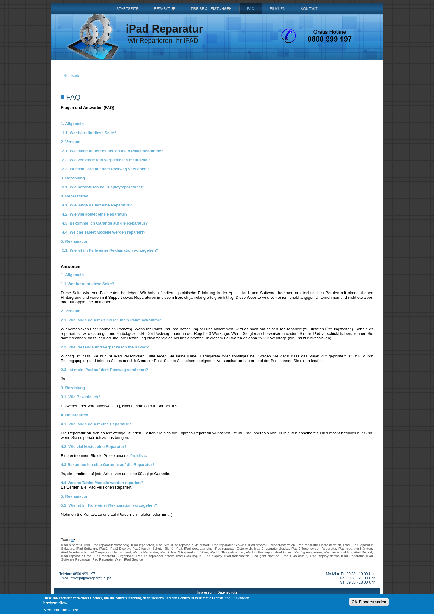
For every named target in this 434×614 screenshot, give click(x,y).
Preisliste (138, 455)
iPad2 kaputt (141, 548)
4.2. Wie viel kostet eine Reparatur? (95, 214)
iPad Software (86, 548)
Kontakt (309, 9)
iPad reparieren (142, 545)
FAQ (250, 9)
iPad (346, 545)
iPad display (213, 556)
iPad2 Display (120, 548)
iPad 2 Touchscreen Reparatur (313, 548)
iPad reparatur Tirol (75, 545)
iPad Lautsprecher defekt (155, 556)
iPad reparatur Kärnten (355, 548)
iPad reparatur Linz (198, 548)
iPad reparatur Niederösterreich (271, 545)
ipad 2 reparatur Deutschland (109, 552)
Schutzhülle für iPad (167, 548)
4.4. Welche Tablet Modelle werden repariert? (104, 232)
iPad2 (103, 548)
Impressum (206, 592)
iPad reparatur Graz (76, 556)
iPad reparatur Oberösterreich (319, 545)
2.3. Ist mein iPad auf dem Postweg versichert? (105, 169)
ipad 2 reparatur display (271, 548)
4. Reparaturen (74, 196)
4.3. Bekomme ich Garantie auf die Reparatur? (105, 223)
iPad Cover (283, 552)
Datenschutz (227, 592)
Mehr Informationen (60, 611)
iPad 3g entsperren (308, 552)
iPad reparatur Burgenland (114, 556)
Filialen (277, 9)
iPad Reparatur (164, 29)
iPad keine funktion (338, 552)
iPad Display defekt (324, 556)
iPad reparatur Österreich (233, 548)
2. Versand (70, 142)
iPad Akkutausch (73, 552)
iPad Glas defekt (294, 556)
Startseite (127, 9)
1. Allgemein (72, 123)
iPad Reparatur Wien (107, 559)
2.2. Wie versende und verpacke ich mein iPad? (106, 160)
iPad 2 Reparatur (145, 552)
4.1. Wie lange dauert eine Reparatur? (97, 205)
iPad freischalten (236, 556)
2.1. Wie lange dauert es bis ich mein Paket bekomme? (113, 151)
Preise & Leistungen (211, 9)
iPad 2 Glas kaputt (259, 552)
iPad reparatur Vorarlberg (110, 545)
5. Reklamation (75, 241)
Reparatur (164, 9)
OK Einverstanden (368, 602)
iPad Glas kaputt (188, 556)
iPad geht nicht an (265, 556)
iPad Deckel (363, 552)
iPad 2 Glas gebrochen (227, 552)
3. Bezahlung (73, 178)
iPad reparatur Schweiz (229, 545)
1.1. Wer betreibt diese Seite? (89, 133)
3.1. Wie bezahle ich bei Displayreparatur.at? (103, 187)
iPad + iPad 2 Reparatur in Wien (184, 552)
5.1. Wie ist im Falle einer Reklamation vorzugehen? (110, 250)
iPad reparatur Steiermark (190, 545)
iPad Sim (163, 545)
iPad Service (133, 559)
